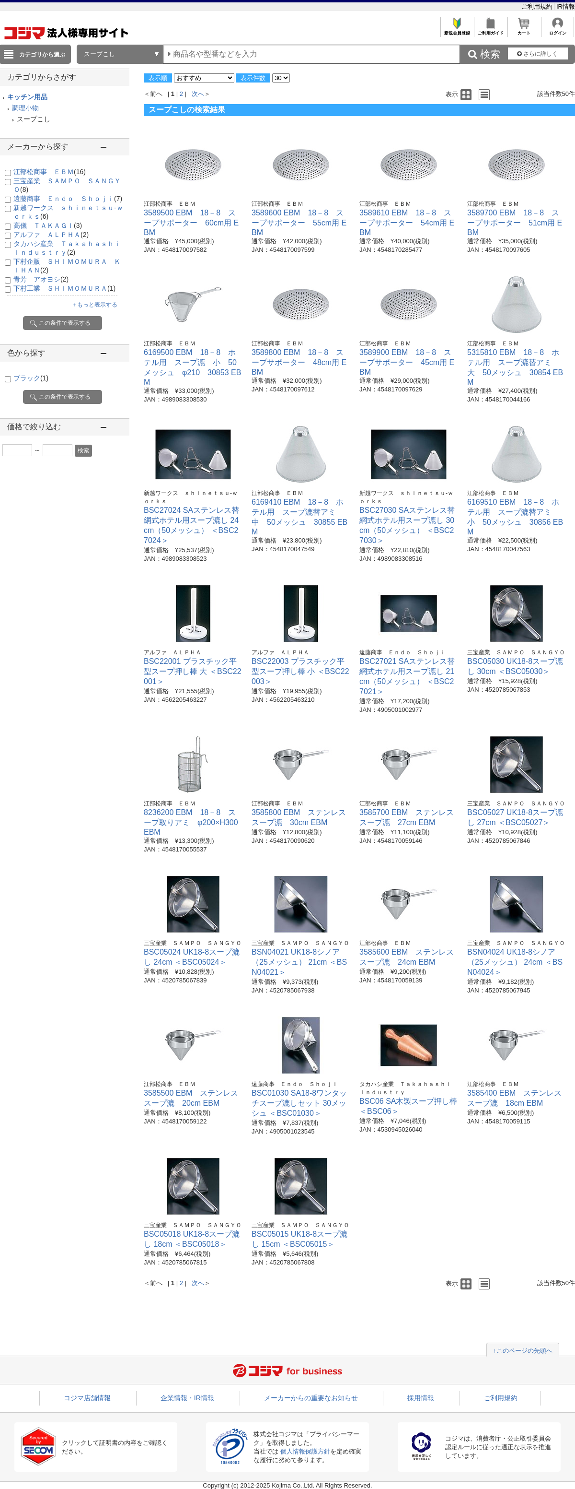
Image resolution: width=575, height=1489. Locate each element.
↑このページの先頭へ (522, 1350)
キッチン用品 (27, 97)
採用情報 (420, 1398)
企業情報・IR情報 (187, 1398)
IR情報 (565, 6)
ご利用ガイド (490, 30)
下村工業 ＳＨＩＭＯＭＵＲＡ (64, 288)
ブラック (30, 378)
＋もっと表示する (94, 304)
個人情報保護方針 (305, 1451)
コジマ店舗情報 (87, 1398)
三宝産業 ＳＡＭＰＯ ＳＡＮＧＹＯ (516, 652)
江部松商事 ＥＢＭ (49, 172)
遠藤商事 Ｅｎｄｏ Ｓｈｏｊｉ (67, 198)
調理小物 (25, 108)
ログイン (557, 30)
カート (524, 30)
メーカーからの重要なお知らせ (311, 1398)
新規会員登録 (456, 30)
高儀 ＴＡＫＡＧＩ (47, 225)
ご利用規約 (537, 6)
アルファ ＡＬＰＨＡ (51, 234)
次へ (198, 93)
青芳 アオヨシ (41, 279)
